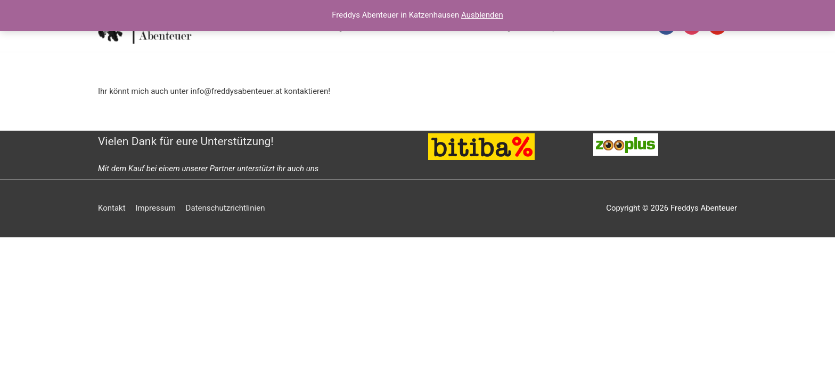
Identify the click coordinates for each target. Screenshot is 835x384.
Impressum (155, 208)
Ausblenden (482, 15)
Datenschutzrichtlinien (225, 208)
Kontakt (112, 208)
